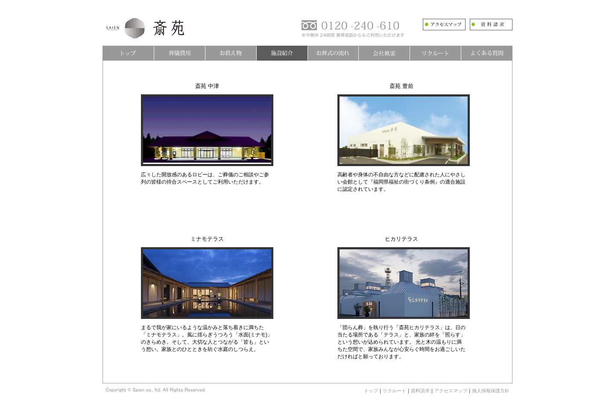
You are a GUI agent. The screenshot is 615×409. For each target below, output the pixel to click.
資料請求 (420, 390)
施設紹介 (282, 53)
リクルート (435, 53)
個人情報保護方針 (491, 390)
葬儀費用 (179, 53)
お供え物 (230, 53)
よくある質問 (486, 53)
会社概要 (384, 53)
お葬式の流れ (333, 53)
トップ (128, 53)
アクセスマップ (450, 390)
